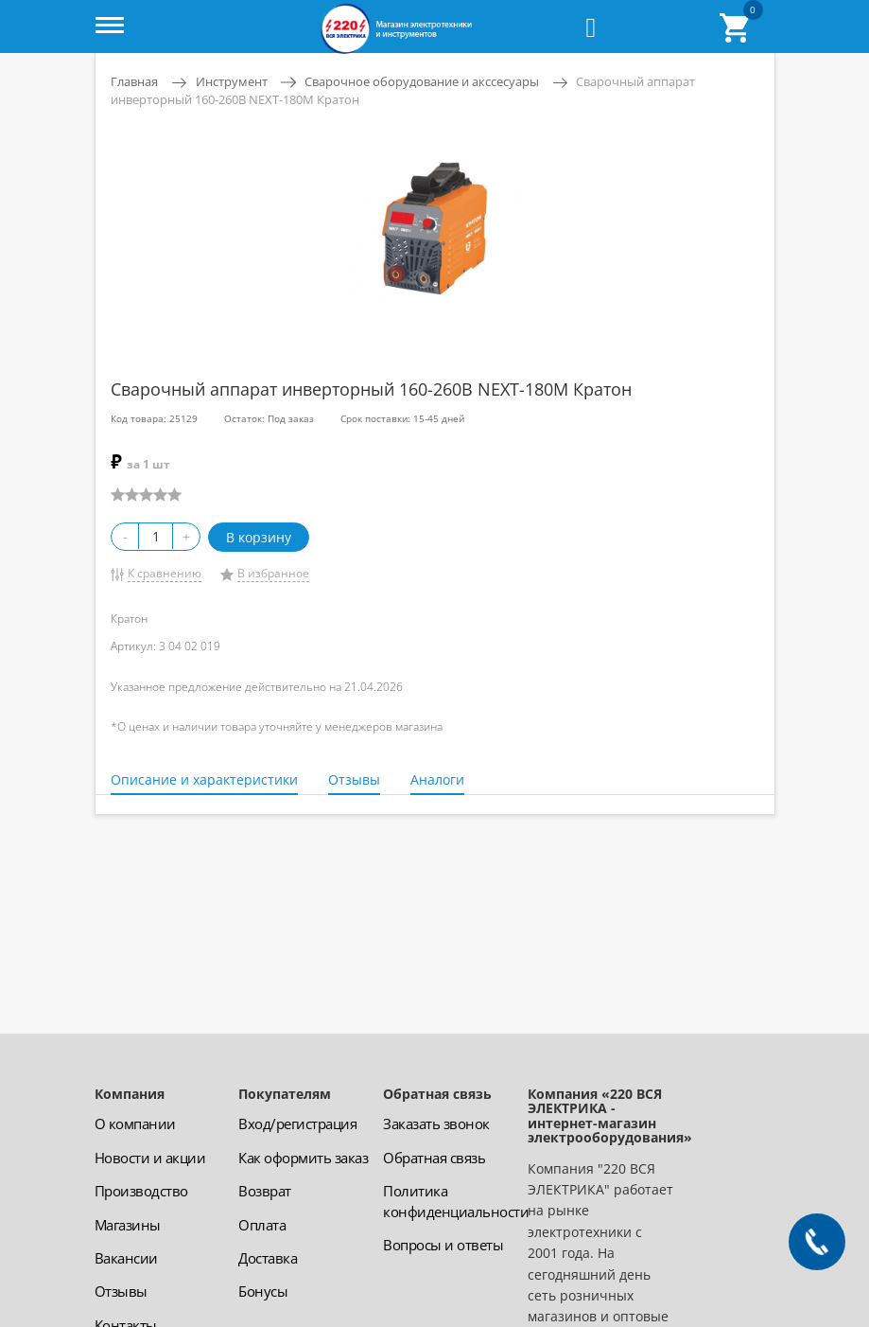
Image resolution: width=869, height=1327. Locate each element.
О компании (135, 1123)
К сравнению (164, 573)
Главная (134, 81)
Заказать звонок (436, 1123)
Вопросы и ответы (443, 1244)
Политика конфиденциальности (456, 1200)
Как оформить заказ (303, 1157)
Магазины (128, 1224)
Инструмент (232, 81)
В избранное (273, 573)
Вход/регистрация (297, 1123)
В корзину (258, 537)
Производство (141, 1190)
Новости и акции (150, 1157)
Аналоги (437, 779)
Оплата (262, 1224)
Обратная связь (434, 1157)
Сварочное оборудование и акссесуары (421, 81)
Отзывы (354, 779)
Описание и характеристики (204, 779)
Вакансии (126, 1257)
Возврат (264, 1190)
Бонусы (262, 1291)
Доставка (267, 1257)
